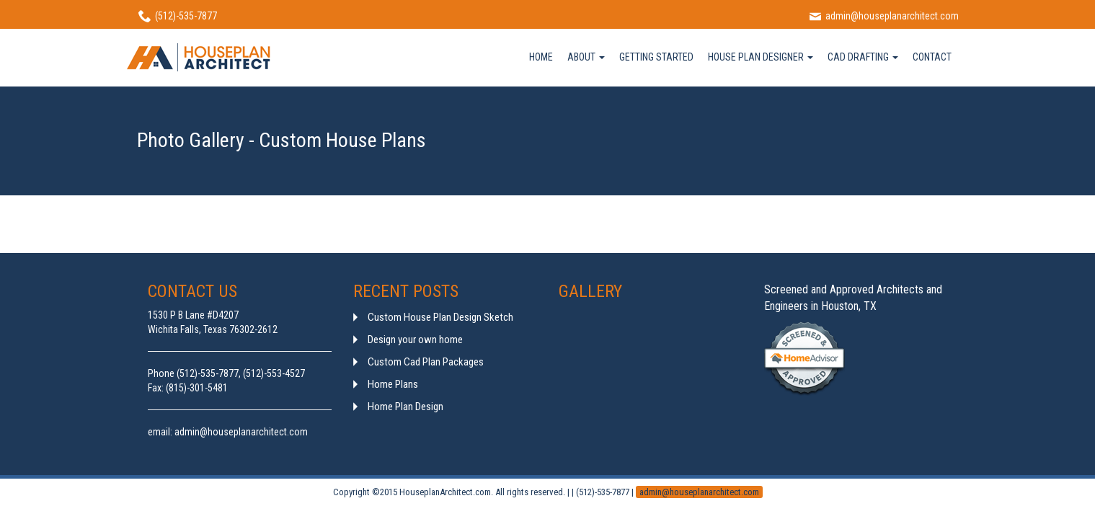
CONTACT (932, 57)
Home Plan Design (405, 406)
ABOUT (586, 57)
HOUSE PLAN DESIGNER (760, 57)
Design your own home (415, 339)
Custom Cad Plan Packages (426, 361)
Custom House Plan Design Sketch (440, 317)
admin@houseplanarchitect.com (699, 492)
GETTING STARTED (656, 57)
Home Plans (393, 384)
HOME (541, 57)
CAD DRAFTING (863, 57)
